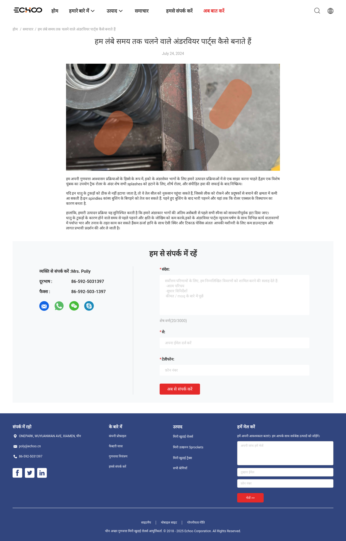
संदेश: (166, 269)
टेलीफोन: (168, 359)
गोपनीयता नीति (196, 522)
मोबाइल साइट (169, 522)
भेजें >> (250, 498)
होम (15, 29)
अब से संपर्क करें (180, 389)
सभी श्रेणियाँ (180, 468)
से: (163, 332)
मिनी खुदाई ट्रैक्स (182, 458)
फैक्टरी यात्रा (116, 446)
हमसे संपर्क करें (117, 466)
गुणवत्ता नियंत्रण (118, 456)
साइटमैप (146, 522)
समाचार (28, 29)
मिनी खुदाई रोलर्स (183, 436)
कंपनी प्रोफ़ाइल (117, 436)
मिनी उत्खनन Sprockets (188, 447)
